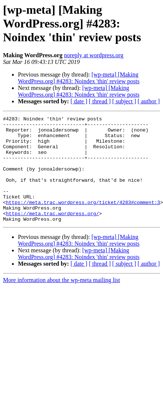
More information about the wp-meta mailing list (61, 301)
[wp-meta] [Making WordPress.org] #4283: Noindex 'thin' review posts (79, 77)
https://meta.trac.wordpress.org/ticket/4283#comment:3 (83, 220)
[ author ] (149, 101)
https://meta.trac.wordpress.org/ (52, 233)
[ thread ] (100, 101)
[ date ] (78, 101)
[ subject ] (124, 101)
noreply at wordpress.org (93, 55)
